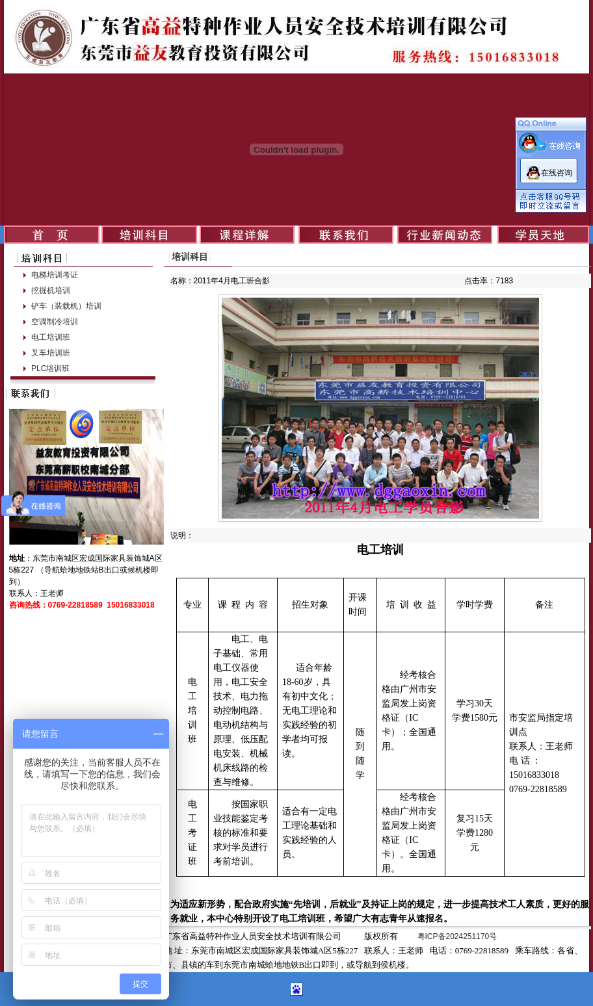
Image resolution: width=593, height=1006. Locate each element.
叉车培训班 (50, 352)
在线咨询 (556, 172)
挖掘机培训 (50, 290)
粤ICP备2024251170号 (457, 936)
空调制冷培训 (54, 321)
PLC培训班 (50, 368)
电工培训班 (50, 337)
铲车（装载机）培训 (66, 306)
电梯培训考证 (54, 274)
